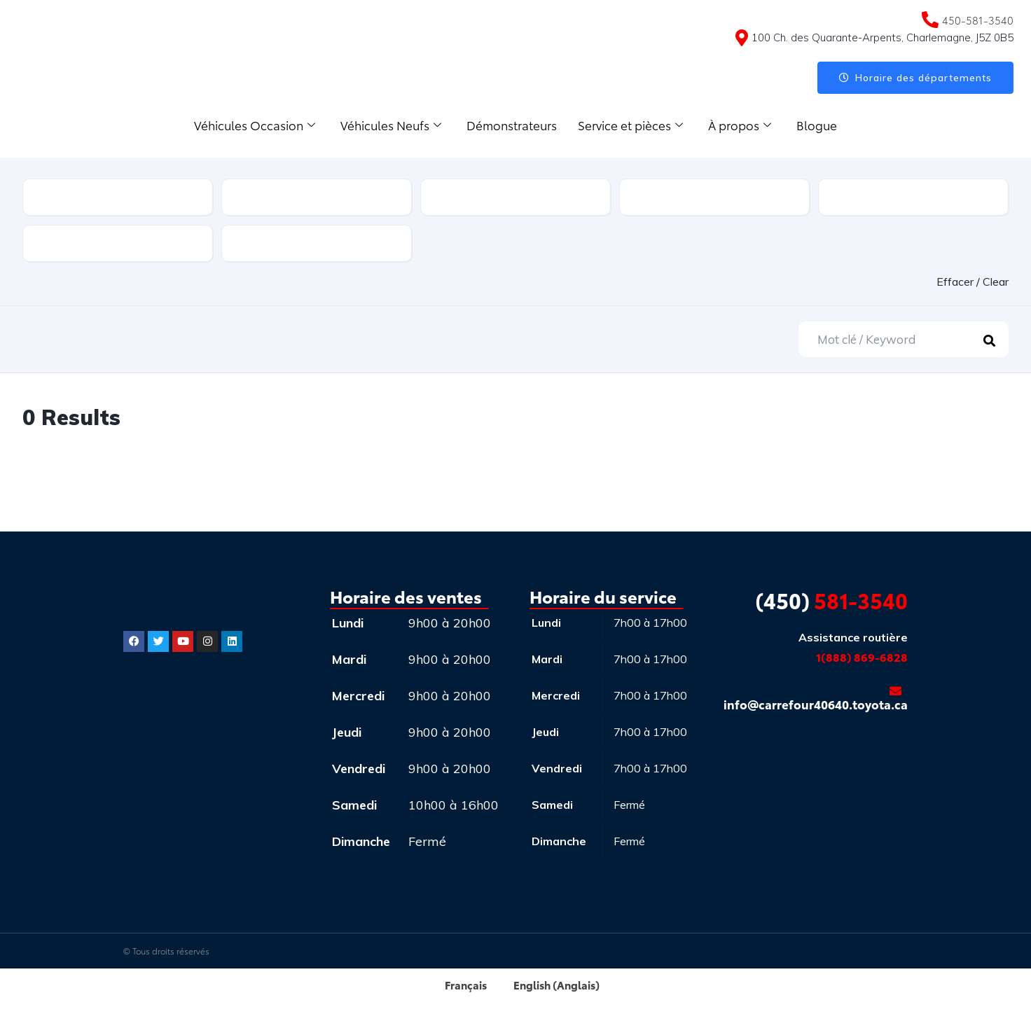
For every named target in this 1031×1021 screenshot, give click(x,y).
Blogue (816, 124)
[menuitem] (456, 984)
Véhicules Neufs (390, 124)
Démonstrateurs (511, 124)
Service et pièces (630, 124)
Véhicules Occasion (254, 124)
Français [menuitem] (463, 984)
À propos (739, 124)
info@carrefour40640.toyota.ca (816, 698)
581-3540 (831, 600)
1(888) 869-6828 (862, 656)
